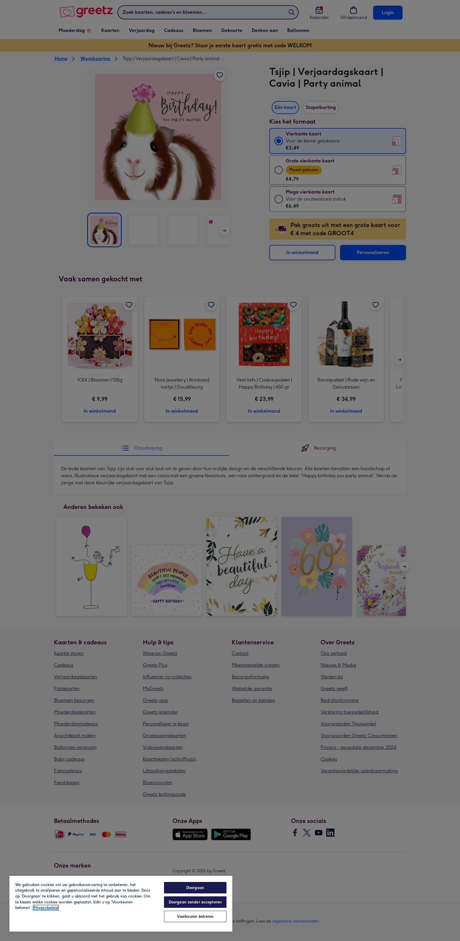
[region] (120, 903)
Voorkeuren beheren (195, 916)
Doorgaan (195, 887)
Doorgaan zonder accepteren (195, 902)
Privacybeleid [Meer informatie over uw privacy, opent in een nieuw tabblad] (45, 907)
